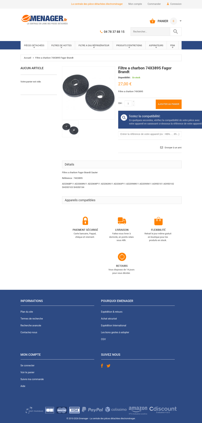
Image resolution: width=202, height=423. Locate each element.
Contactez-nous (29, 332)
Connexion (175, 4)
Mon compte (135, 4)
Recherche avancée (31, 325)
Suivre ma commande (32, 379)
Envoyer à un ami (173, 147)
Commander (154, 4)
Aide (23, 386)
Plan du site (27, 311)
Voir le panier (27, 372)
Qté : (120, 103)
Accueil (27, 57)
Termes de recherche (32, 318)
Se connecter (27, 365)
